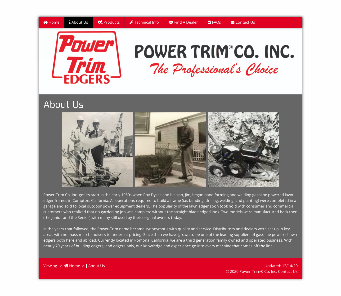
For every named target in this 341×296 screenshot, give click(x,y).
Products (109, 22)
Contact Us (243, 22)
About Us (78, 22)
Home (51, 22)
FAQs (214, 22)
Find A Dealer (183, 22)
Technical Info (144, 22)
